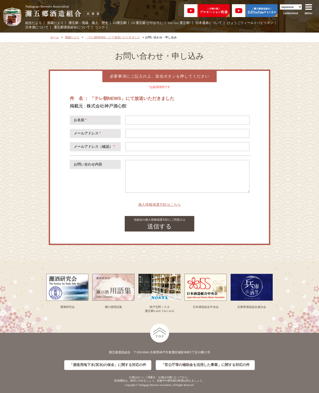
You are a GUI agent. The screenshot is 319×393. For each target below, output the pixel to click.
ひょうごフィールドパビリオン (250, 23)
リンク (100, 27)
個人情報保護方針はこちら (159, 204)
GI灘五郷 (119, 23)
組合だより (33, 23)
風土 (95, 23)
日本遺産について (208, 23)
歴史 (105, 23)
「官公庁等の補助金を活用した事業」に (205, 365)
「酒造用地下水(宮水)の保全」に (107, 365)
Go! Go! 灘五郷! (179, 23)
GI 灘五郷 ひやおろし (147, 23)
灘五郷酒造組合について (72, 27)
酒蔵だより (55, 23)
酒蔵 (85, 23)
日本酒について (37, 27)
